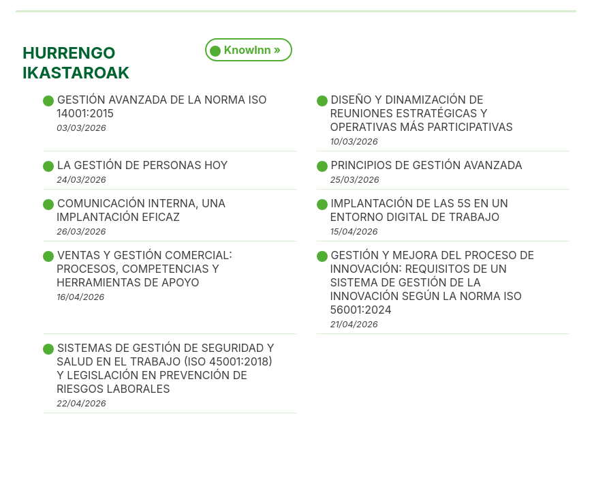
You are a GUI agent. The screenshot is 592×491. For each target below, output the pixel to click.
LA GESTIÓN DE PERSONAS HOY (142, 171)
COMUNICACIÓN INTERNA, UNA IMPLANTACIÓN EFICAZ (141, 216)
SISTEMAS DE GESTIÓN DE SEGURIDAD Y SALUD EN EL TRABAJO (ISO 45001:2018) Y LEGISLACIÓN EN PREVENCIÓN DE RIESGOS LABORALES (166, 374)
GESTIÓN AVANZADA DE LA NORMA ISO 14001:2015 (161, 113)
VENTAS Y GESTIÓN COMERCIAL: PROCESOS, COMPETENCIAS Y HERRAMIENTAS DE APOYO (144, 275)
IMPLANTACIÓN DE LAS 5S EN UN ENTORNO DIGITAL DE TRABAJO (419, 216)
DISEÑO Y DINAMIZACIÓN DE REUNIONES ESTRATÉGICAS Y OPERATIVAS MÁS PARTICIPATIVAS (421, 120)
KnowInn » (252, 50)
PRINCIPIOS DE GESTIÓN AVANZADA (426, 171)
